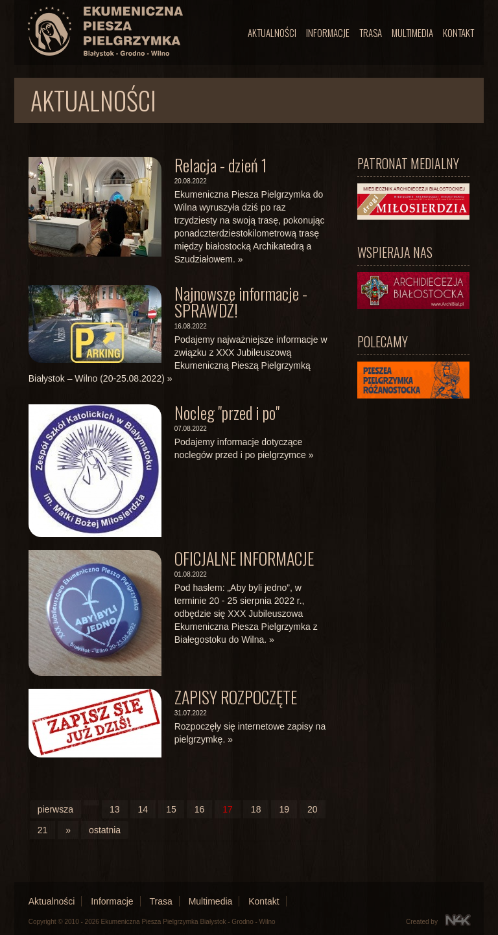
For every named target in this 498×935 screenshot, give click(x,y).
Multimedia (412, 32)
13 (115, 809)
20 (312, 809)
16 (200, 809)
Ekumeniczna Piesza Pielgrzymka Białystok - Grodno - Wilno (188, 921)
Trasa (370, 32)
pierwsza (55, 809)
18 (256, 809)
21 (43, 830)
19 (284, 809)
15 (171, 809)
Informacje (328, 32)
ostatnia (105, 830)
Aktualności (272, 32)
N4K (458, 920)
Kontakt (458, 32)
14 (143, 809)
